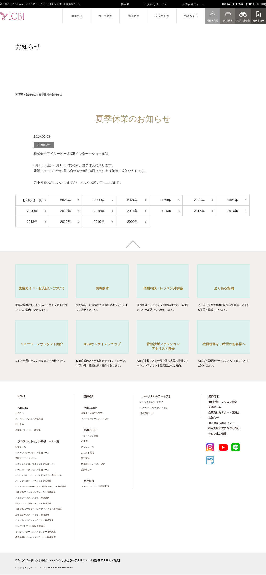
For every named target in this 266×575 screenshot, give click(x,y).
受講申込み (86, 469)
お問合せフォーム (193, 4)
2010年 (99, 222)
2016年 (166, 211)
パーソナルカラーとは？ (151, 402)
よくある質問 (87, 452)
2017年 (132, 211)
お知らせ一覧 (32, 200)
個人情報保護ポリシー (221, 423)
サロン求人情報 (217, 433)
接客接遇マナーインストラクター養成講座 (35, 537)
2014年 (232, 211)
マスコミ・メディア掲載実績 (29, 419)
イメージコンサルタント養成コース (32, 452)
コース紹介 (105, 16)
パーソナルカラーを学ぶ (156, 396)
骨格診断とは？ (147, 413)
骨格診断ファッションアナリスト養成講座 (35, 492)
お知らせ (31, 94)
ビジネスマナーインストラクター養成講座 (35, 532)
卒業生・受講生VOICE (92, 413)
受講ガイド (191, 16)
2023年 (166, 200)
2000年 (132, 222)
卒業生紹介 (162, 16)
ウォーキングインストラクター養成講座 (34, 520)
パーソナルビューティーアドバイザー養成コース (38, 475)
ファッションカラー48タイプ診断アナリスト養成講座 (40, 486)
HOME (19, 94)
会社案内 (19, 424)
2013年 (32, 222)
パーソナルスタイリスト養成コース (32, 469)
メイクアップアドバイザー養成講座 (32, 498)
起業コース (20, 447)
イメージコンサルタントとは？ (155, 408)
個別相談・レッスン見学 (93, 464)
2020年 (32, 211)
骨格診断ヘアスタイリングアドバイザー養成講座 (38, 509)
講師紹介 (133, 16)
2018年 (99, 211)
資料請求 (85, 458)
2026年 (65, 200)
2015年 (199, 211)
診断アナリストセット (25, 458)
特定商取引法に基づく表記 (223, 428)
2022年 (199, 200)
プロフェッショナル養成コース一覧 (38, 441)
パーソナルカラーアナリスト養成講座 (33, 481)
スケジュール (87, 447)
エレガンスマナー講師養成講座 (30, 526)
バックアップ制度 (89, 436)
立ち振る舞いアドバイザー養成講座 (32, 515)
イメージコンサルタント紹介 (95, 419)
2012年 (65, 222)
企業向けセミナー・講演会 (28, 430)
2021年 (232, 200)
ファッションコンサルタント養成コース (34, 464)
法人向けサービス (156, 4)
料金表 (125, 4)
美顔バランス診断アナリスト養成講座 (33, 503)
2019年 (65, 211)
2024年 (132, 200)
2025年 (99, 200)
